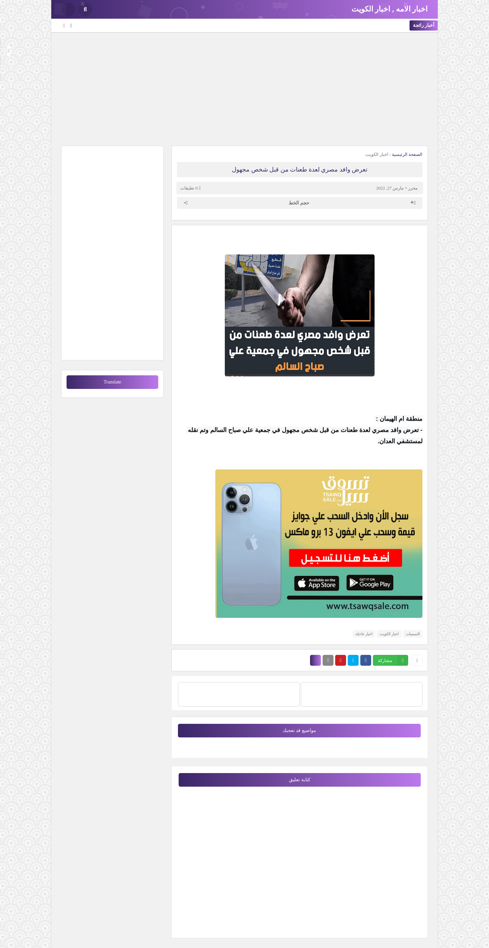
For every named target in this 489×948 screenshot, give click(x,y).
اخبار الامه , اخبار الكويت (389, 9)
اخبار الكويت (376, 154)
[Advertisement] (244, 88)
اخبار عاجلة (364, 634)
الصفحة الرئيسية (407, 154)
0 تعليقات (189, 188)
